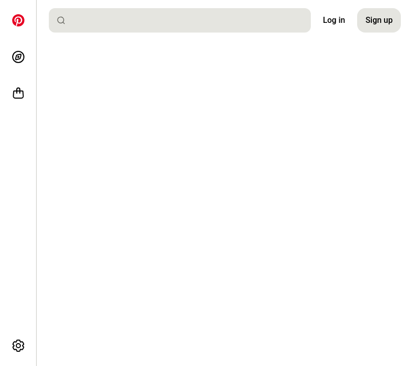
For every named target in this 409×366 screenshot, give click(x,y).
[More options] (18, 345)
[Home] (18, 20)
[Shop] (18, 93)
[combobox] (184, 20)
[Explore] (18, 57)
